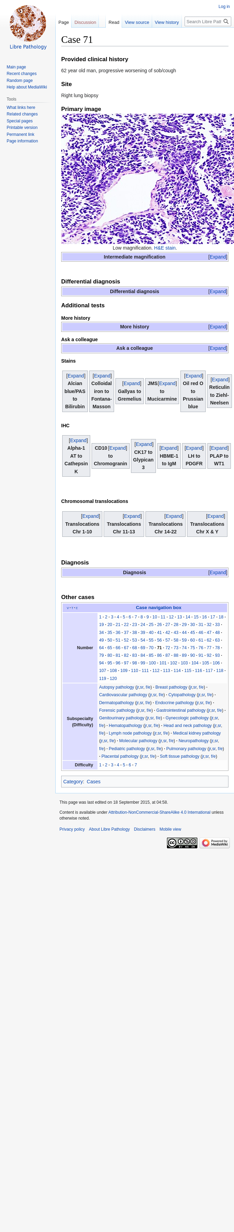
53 (134, 640)
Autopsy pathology (116, 687)
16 (204, 617)
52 (126, 640)
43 (176, 632)
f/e (148, 687)
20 (109, 624)
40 (151, 632)
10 (154, 617)
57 (167, 640)
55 (151, 640)
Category (73, 781)
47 (209, 632)
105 (205, 663)
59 (184, 640)
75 (192, 647)
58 (176, 640)
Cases (94, 781)
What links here (21, 107)
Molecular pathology (138, 740)
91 (200, 655)
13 (179, 617)
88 (176, 655)
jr (138, 687)
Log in (224, 6)
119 (102, 678)
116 (198, 670)
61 (200, 640)
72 (167, 647)
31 (200, 624)
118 (220, 670)
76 (200, 647)
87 (167, 655)
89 (184, 655)
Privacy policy (72, 829)
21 (118, 624)
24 (143, 624)
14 (188, 617)
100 (152, 663)
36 (118, 632)
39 (143, 632)
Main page (16, 67)
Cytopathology (182, 694)
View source (128, 36)
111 (145, 670)
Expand (218, 257)
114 (177, 670)
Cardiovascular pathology (123, 694)
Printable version (22, 127)
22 (126, 624)
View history (158, 36)
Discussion (85, 22)
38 (134, 632)
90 (192, 655)
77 (209, 647)
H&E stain (165, 248)
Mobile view (170, 829)
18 (221, 617)
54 (143, 640)
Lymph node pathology (130, 733)
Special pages (19, 121)
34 (101, 632)
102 (173, 663)
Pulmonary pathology (186, 748)
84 (143, 655)
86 (159, 655)
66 (118, 647)
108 (113, 670)
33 (217, 624)
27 (167, 624)
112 (156, 670)
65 (109, 647)
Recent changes (22, 73)
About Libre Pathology (109, 829)
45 (192, 632)
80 (109, 655)
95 (109, 663)
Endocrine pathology (174, 702)
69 (143, 647)
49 (101, 640)
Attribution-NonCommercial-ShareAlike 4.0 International (159, 812)
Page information (22, 141)
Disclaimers (144, 829)
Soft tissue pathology (179, 756)
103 (184, 663)
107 (102, 670)
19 (101, 624)
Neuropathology (194, 740)
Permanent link (20, 134)
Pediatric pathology (127, 748)
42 (167, 632)
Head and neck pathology (187, 725)
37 (126, 632)
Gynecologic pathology (187, 718)
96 (118, 663)
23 (134, 624)
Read (105, 36)
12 (171, 617)
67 (126, 647)
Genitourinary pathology (121, 718)
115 (187, 670)
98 (134, 663)
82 (126, 655)
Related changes (22, 114)
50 (109, 640)
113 (166, 670)
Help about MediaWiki (27, 87)
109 (124, 670)
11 (163, 617)
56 (159, 640)
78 (217, 647)
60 (192, 640)
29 (184, 624)
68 (134, 647)
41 (159, 632)
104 (195, 663)
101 (163, 663)
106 (216, 663)
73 (176, 647)
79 (101, 655)
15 (196, 617)
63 (217, 640)
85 (151, 655)
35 (109, 632)
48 (217, 632)
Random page (19, 80)
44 (184, 632)
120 (113, 678)
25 (151, 624)
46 (200, 632)
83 (134, 655)
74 (184, 647)
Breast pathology (171, 687)
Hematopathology (125, 725)
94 (101, 663)
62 (209, 640)
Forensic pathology (117, 710)
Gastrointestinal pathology (180, 710)
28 (176, 624)
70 (151, 647)
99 (143, 663)
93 (217, 655)
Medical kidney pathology (197, 733)
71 (159, 647)
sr (141, 687)
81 (118, 655)
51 (118, 640)
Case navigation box (158, 607)
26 (159, 624)
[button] (217, 257)
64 (101, 647)
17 (212, 617)
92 (209, 655)
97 (126, 663)
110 (134, 670)
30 (192, 624)
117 (209, 670)
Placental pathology (120, 756)
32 (209, 624)
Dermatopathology (116, 702)
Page (63, 22)
